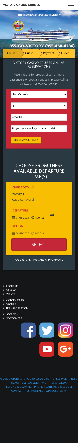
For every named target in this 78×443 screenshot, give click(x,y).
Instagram (66, 332)
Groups (11, 304)
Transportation (17, 308)
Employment (30, 383)
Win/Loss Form (56, 391)
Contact (17, 391)
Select (39, 244)
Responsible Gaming (18, 387)
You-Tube (47, 351)
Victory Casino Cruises (21, 5)
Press (73, 379)
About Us (12, 286)
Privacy (14, 383)
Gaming (11, 290)
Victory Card (15, 300)
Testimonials (34, 391)
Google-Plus (66, 351)
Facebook (29, 332)
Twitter (47, 332)
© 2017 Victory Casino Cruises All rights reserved (33, 379)
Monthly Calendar (55, 383)
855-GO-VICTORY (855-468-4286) (42, 46)
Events (10, 294)
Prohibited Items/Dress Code (53, 387)
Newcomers (14, 318)
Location (12, 314)
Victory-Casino (33, 19)
